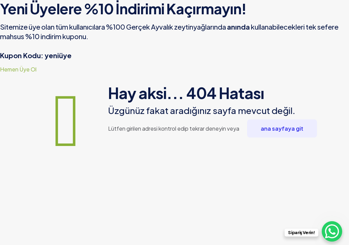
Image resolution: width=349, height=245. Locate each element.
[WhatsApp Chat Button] (332, 231)
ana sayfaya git (282, 128)
